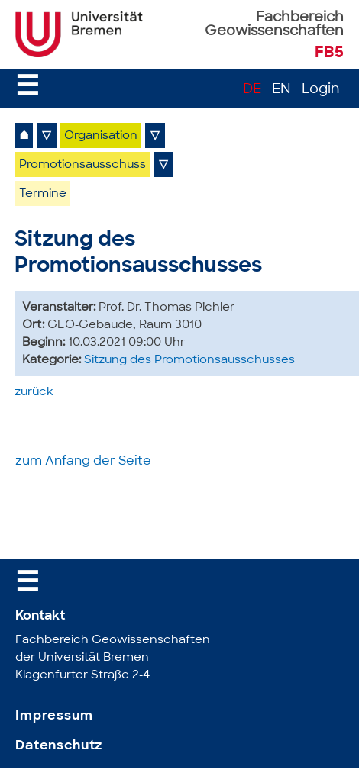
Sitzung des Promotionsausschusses (189, 360)
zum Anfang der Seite (83, 462)
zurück (34, 392)
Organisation (100, 136)
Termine (42, 194)
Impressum (54, 716)
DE (252, 89)
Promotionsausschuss (82, 165)
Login (321, 89)
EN (281, 89)
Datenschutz (58, 745)
